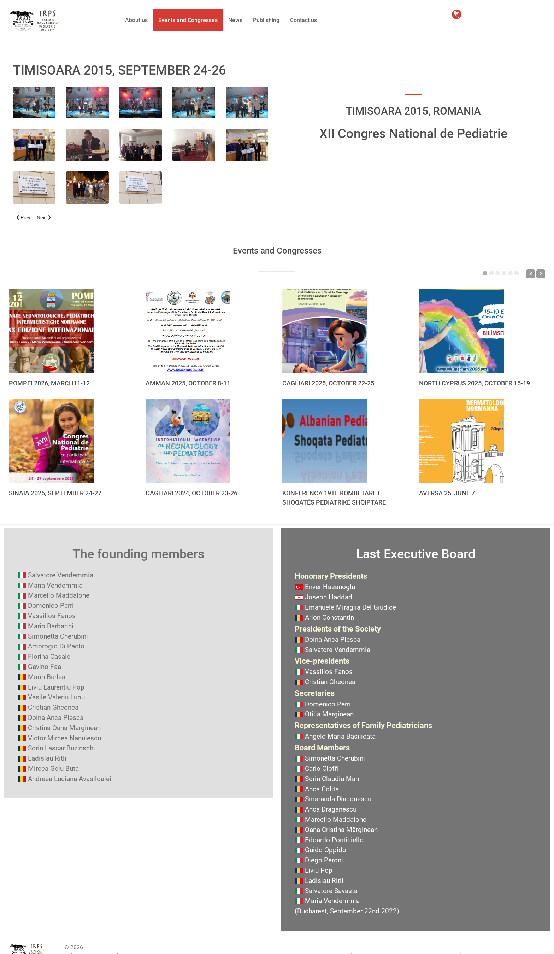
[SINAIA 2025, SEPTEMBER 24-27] (51, 441)
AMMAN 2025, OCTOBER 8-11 (188, 383)
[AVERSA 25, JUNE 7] (461, 441)
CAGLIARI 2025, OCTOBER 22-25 (328, 383)
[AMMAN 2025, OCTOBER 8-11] (188, 331)
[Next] (540, 273)
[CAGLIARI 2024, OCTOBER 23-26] (188, 441)
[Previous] (530, 273)
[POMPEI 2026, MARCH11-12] (51, 331)
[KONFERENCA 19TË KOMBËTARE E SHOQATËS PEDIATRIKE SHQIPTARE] (324, 441)
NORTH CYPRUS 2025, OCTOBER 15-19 (474, 383)
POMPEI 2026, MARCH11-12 (49, 383)
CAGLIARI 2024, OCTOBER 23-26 (191, 493)
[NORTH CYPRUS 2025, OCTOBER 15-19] (461, 331)
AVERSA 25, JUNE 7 (447, 493)
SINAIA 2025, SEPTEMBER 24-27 (55, 493)
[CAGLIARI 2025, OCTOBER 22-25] (324, 331)
